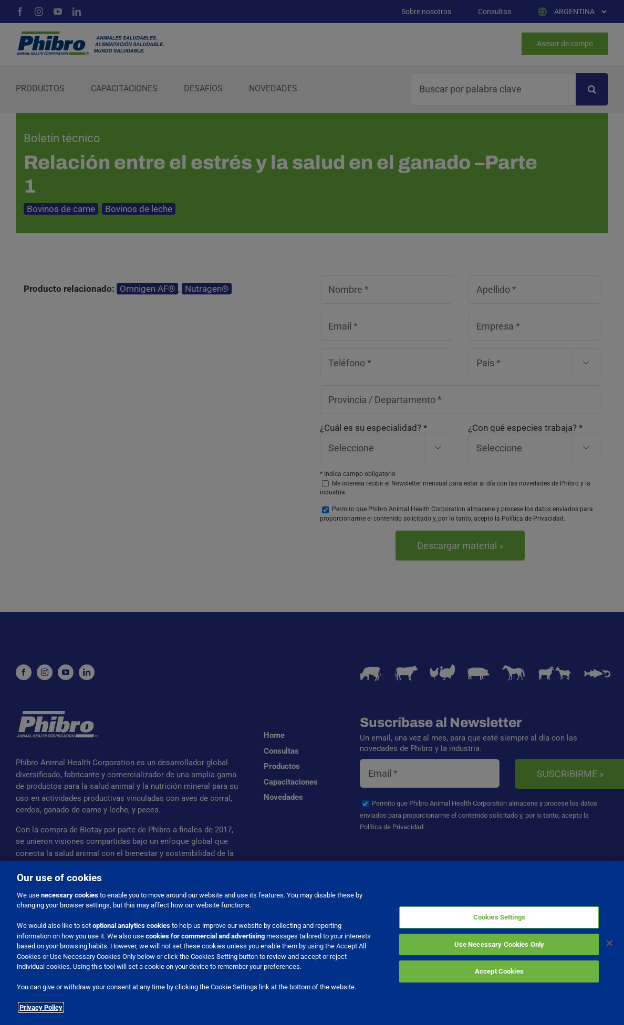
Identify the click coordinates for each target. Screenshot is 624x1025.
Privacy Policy (41, 1008)
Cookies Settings (499, 918)
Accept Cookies (499, 972)
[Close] (610, 944)
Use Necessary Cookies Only (499, 945)
